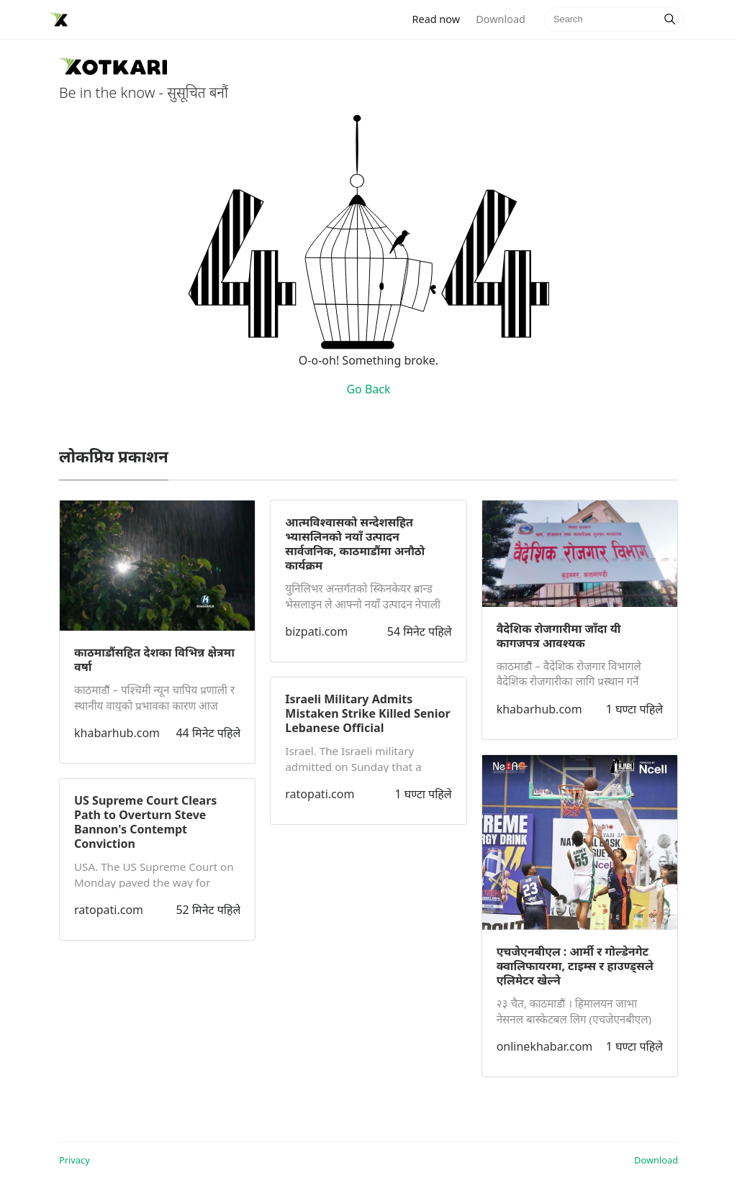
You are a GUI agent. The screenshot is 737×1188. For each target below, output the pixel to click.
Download (500, 19)
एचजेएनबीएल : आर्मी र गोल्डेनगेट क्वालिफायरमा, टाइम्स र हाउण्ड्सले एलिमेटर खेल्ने (575, 965)
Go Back (368, 389)
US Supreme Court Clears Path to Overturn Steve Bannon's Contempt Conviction (145, 821)
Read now (440, 18)
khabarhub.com (117, 733)
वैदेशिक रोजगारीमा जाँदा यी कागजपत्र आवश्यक (559, 636)
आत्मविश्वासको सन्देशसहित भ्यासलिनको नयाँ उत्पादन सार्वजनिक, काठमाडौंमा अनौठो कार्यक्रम (355, 543)
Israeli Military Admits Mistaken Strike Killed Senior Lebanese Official (367, 713)
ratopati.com (108, 910)
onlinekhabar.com (545, 1046)
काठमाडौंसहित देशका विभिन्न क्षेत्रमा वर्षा (154, 659)
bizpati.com (316, 631)
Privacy (74, 1159)
